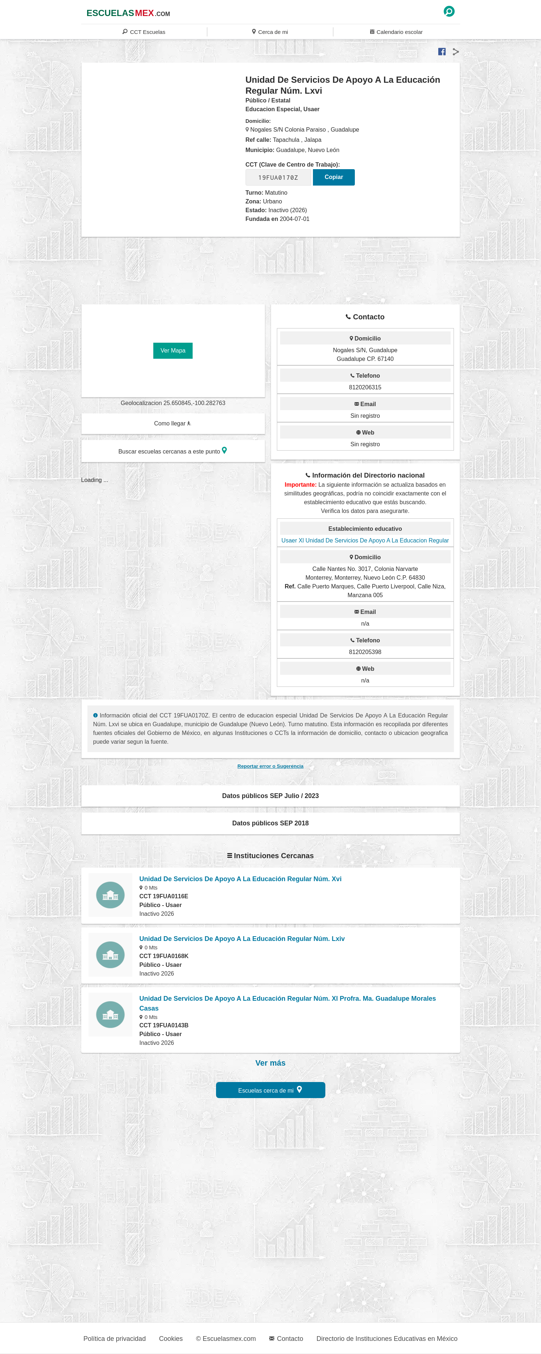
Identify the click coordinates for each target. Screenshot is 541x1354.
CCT (143, 31)
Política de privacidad (114, 1338)
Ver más (270, 1063)
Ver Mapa (173, 350)
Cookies (171, 1338)
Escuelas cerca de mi (270, 1089)
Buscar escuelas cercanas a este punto (172, 450)
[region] (164, 132)
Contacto (286, 1338)
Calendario (396, 31)
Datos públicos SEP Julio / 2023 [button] (270, 795)
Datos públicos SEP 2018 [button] (270, 823)
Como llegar (172, 423)
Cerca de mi (270, 31)
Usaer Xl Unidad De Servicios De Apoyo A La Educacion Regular (365, 540)
